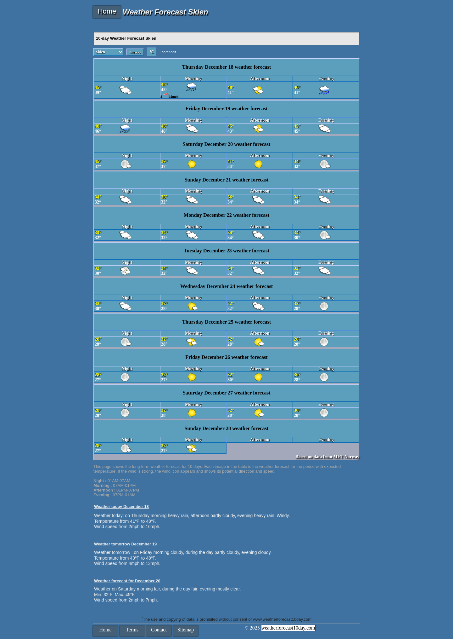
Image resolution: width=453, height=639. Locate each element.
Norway (135, 52)
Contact (159, 629)
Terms (132, 629)
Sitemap (185, 629)
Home (107, 11)
